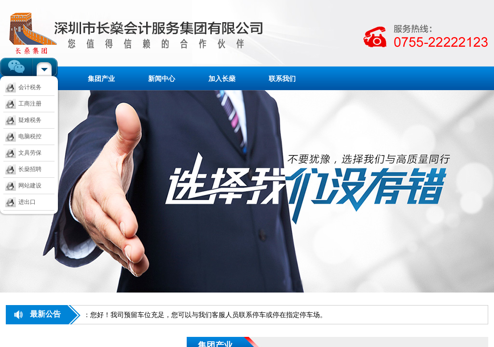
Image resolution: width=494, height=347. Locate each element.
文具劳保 (23, 152)
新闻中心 (161, 78)
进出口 (20, 202)
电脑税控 (23, 136)
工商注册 (23, 103)
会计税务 (23, 87)
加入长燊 (221, 78)
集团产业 (101, 78)
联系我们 (282, 78)
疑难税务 (23, 120)
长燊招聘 (23, 169)
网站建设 (23, 185)
